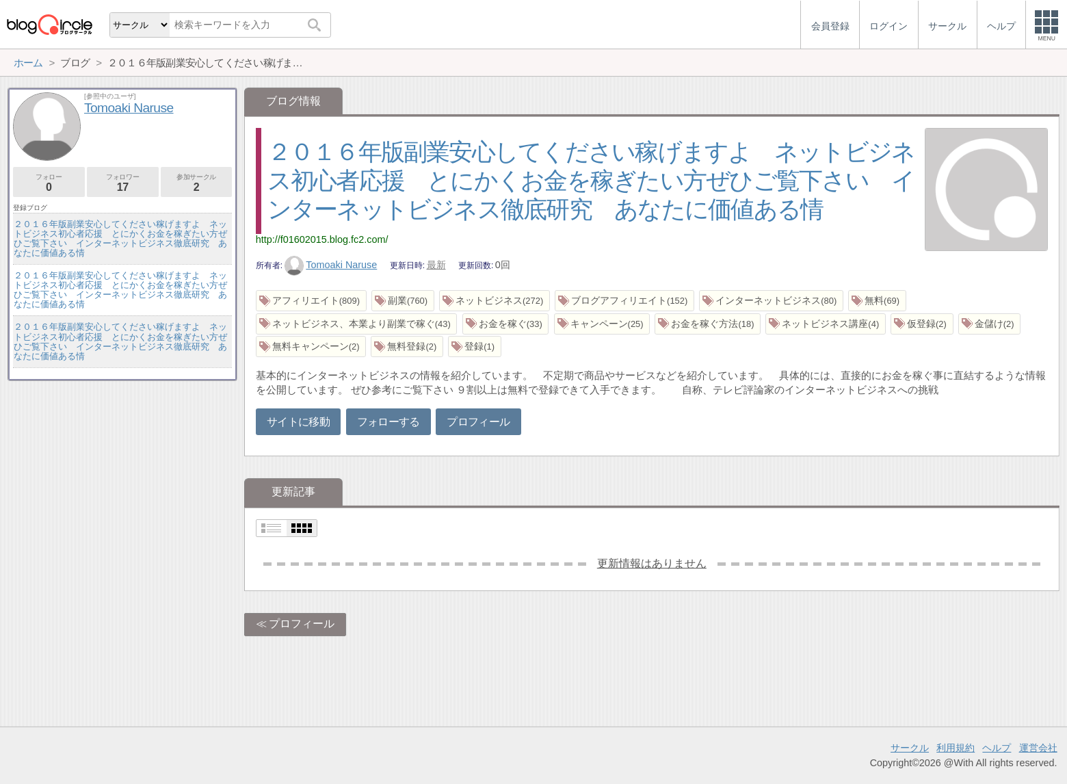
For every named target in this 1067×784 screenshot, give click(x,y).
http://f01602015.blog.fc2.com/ (322, 239)
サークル (910, 747)
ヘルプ (996, 747)
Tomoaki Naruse (331, 264)
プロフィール (478, 422)
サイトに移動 (298, 422)
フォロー (49, 183)
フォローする (388, 422)
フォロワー (123, 183)
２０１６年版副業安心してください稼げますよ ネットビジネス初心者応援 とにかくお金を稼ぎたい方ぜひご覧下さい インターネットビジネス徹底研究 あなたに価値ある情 (591, 180)
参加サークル (197, 183)
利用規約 (955, 747)
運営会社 (1038, 747)
